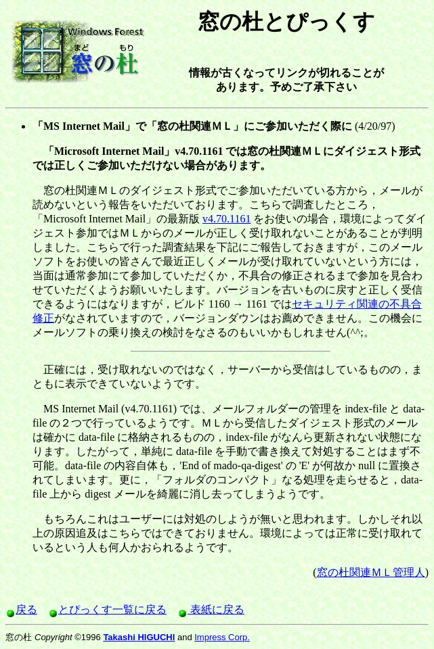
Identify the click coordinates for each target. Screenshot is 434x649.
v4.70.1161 (226, 218)
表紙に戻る (210, 609)
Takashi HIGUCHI (139, 637)
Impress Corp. (222, 637)
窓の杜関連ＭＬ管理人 (371, 572)
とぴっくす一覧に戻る (107, 609)
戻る (21, 609)
